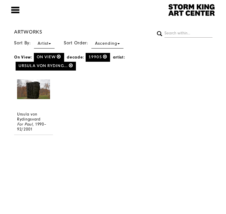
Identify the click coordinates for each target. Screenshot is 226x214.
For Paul (25, 124)
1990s (98, 57)
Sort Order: (94, 43)
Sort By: (34, 43)
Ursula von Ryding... (46, 65)
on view (49, 57)
